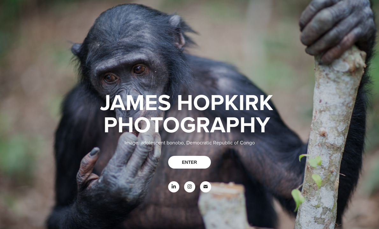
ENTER (189, 162)
